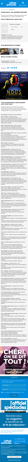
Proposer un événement (6, 431)
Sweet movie (6, 323)
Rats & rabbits (7, 149)
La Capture (6, 116)
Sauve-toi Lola (7, 178)
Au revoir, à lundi (7, 257)
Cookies (10, 432)
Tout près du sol (7, 125)
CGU (21, 431)
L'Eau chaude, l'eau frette (9, 298)
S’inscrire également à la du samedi (13, 392)
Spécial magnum (7, 306)
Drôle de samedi (7, 209)
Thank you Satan (7, 164)
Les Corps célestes (7, 338)
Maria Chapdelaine (8, 215)
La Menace (6, 270)
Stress (5, 193)
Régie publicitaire (20, 430)
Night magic (6, 171)
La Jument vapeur (7, 286)
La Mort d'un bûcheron (8, 331)
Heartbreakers (7, 200)
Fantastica (6, 263)
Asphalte (5, 250)
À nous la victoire (15, 24)
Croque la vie (6, 224)
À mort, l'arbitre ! (7, 186)
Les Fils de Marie (7, 133)
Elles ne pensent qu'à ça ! (9, 156)
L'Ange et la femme (8, 292)
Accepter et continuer (14, 457)
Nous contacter (13, 430)
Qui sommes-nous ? (5, 430)
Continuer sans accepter (14, 460)
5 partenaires (10, 451)
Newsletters (14, 431)
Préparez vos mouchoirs (9, 278)
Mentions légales (4, 432)
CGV (19, 431)
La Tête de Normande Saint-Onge (11, 313)
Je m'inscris (14, 395)
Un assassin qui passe (8, 242)
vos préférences (5, 453)
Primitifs (5, 143)
